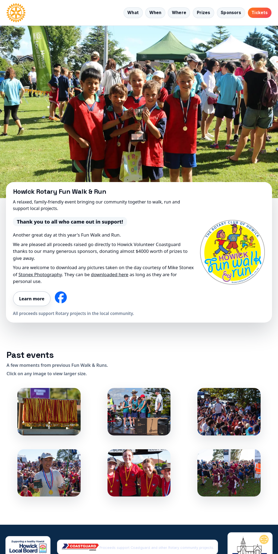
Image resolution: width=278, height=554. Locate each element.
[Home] (16, 12)
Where (179, 12)
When (155, 12)
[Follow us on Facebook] (61, 297)
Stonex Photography (40, 274)
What (133, 12)
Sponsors (231, 12)
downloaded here (109, 274)
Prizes (203, 12)
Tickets (259, 12)
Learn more (31, 299)
